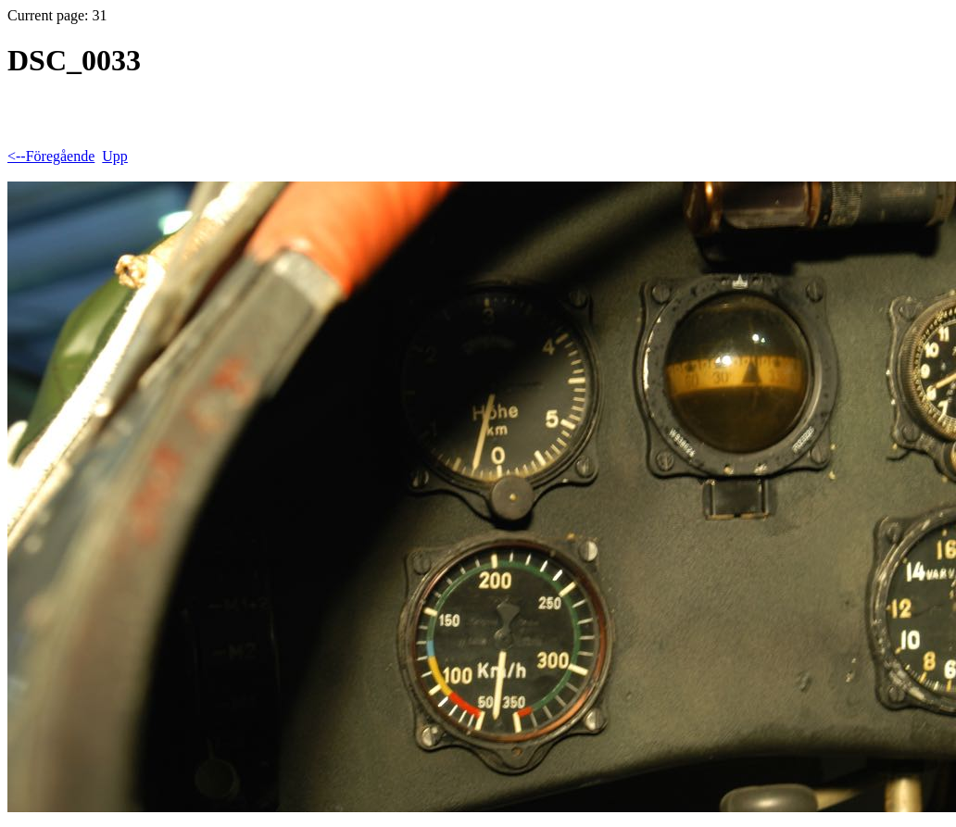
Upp (115, 156)
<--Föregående (50, 156)
